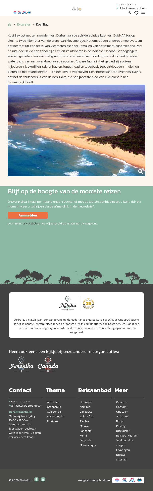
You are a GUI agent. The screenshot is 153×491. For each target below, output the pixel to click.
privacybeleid (31, 223)
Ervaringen (123, 450)
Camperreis (54, 412)
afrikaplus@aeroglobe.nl (131, 8)
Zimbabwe (86, 412)
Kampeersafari (56, 416)
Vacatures (122, 416)
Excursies (23, 24)
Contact (121, 407)
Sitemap (121, 459)
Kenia (83, 436)
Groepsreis (54, 407)
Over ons (122, 402)
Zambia (84, 421)
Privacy (121, 426)
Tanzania (85, 431)
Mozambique (88, 445)
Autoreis (52, 402)
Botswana (86, 402)
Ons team (122, 412)
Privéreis (52, 421)
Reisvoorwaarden (127, 436)
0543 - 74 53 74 (126, 4)
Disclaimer (122, 431)
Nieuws (120, 455)
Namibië (85, 407)
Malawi (84, 426)
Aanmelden (28, 215)
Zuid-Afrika (87, 416)
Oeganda (85, 440)
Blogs (120, 421)
